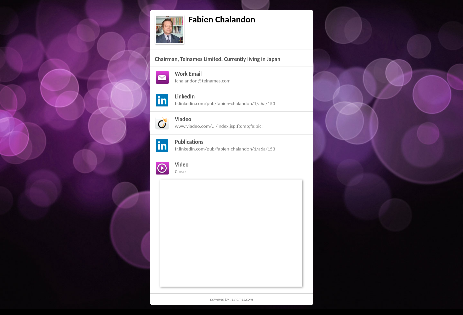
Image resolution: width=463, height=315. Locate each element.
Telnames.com (241, 299)
